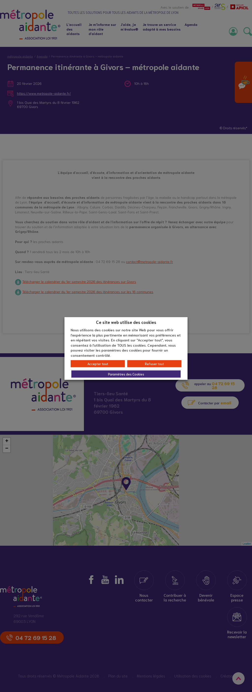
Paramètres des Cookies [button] (126, 374)
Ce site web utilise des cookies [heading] (126, 321)
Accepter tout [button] (97, 364)
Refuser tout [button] (154, 364)
